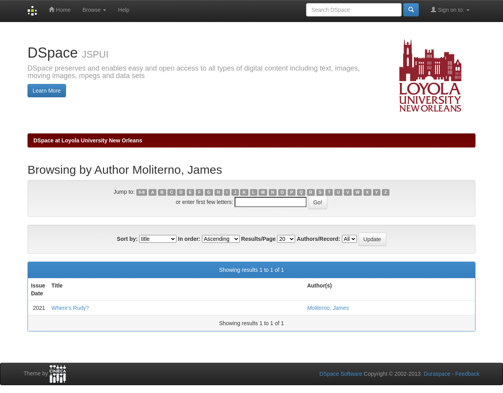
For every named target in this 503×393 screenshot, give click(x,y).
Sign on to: (450, 9)
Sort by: (127, 239)
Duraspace (437, 374)
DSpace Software (340, 374)
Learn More (47, 90)
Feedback (467, 374)
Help (123, 10)
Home (59, 9)
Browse (94, 10)
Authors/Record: (318, 239)
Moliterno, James (328, 308)
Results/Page (258, 239)
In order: (189, 239)
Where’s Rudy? (70, 308)
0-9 (142, 192)
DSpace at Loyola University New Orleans (87, 140)
